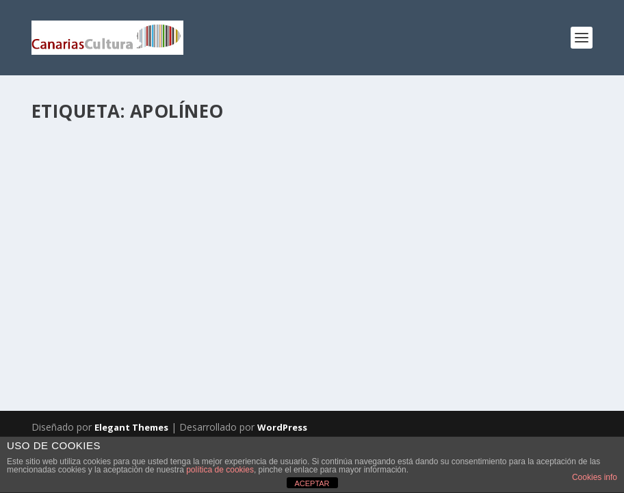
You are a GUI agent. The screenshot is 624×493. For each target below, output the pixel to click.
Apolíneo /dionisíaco (113, 236)
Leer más (76, 339)
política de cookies (220, 470)
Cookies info (594, 477)
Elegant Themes (131, 427)
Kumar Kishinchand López (174, 271)
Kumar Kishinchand (98, 257)
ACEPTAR (311, 483)
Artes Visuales (231, 257)
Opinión (244, 271)
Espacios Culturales (82, 271)
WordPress (282, 427)
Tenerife (61, 286)
